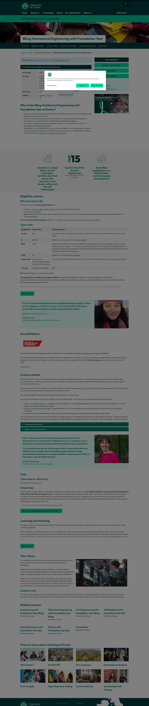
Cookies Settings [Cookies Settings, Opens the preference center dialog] (51, 85)
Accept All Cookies (97, 85)
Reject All (82, 85)
